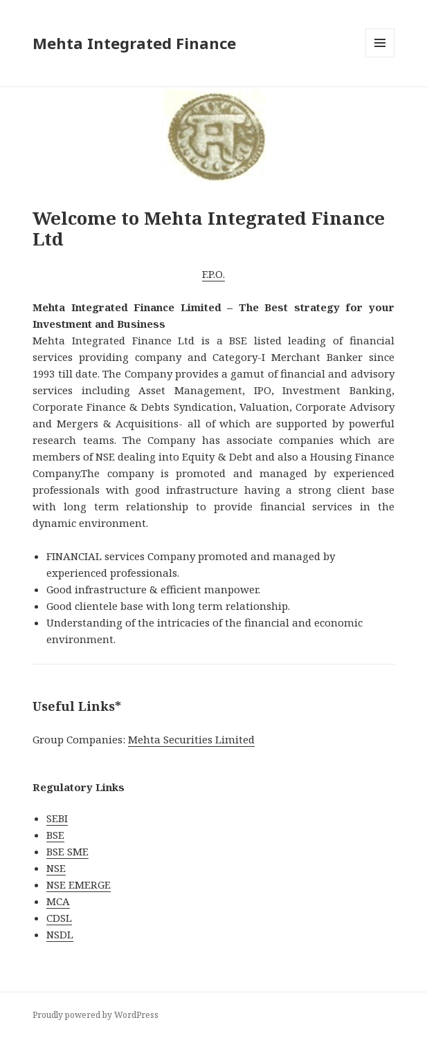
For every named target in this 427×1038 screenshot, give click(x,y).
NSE (56, 868)
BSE (55, 835)
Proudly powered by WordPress (95, 1015)
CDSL (59, 918)
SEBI (57, 818)
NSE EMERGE (78, 884)
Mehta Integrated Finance (134, 43)
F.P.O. (213, 274)
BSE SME (67, 851)
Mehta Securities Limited (191, 739)
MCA (58, 901)
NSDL (59, 934)
